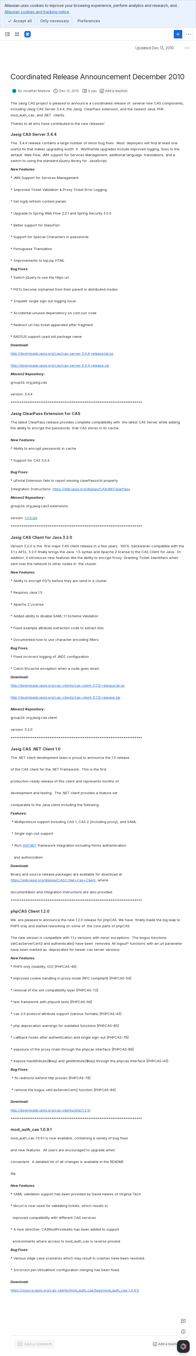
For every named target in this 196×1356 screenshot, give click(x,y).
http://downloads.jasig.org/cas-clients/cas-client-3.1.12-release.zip (65, 697)
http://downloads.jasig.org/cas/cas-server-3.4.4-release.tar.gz (62, 353)
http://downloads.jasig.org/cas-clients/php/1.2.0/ (51, 1110)
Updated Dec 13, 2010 (154, 48)
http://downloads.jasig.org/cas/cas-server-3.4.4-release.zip (60, 365)
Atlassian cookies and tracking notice (36, 11)
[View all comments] (183, 1321)
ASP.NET (30, 845)
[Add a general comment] (35, 1344)
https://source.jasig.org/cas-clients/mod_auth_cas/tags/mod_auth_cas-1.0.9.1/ (75, 1290)
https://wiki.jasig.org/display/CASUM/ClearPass (91, 489)
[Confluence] (27, 34)
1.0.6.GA (31, 518)
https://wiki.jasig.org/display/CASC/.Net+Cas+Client (53, 880)
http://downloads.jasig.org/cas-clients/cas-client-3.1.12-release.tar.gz (68, 685)
